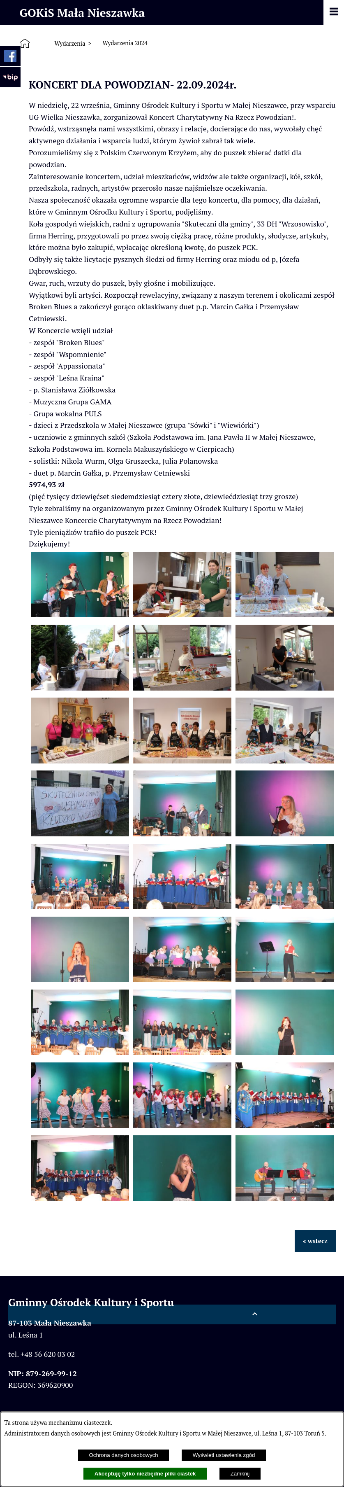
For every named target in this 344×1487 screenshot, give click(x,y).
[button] (80, 614)
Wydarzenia (69, 43)
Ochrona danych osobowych (123, 1455)
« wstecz (315, 1241)
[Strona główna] (26, 44)
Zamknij (240, 1474)
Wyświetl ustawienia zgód (224, 1455)
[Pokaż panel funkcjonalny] (333, 12)
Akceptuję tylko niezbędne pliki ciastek (145, 1474)
